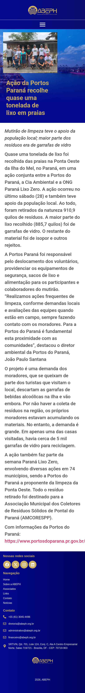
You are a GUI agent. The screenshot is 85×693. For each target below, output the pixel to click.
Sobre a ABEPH (12, 584)
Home (6, 579)
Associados (9, 589)
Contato (7, 598)
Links (6, 593)
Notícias (7, 603)
